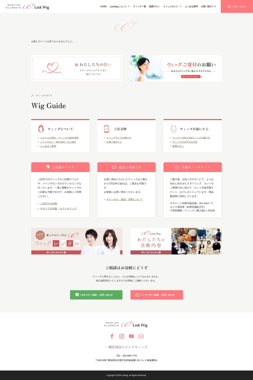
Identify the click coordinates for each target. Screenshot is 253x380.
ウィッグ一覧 (139, 6)
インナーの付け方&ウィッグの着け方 (191, 137)
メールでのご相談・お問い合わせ (158, 295)
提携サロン (154, 6)
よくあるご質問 (48, 146)
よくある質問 (191, 6)
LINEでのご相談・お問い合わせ (96, 295)
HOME (103, 6)
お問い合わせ (239, 6)
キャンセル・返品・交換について (124, 199)
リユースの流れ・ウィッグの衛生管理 (59, 137)
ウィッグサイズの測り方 (118, 137)
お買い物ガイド (208, 6)
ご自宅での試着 (48, 203)
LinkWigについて (118, 6)
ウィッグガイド (170, 6)
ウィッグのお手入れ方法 (184, 142)
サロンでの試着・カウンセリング (58, 208)
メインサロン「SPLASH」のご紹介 (58, 142)
